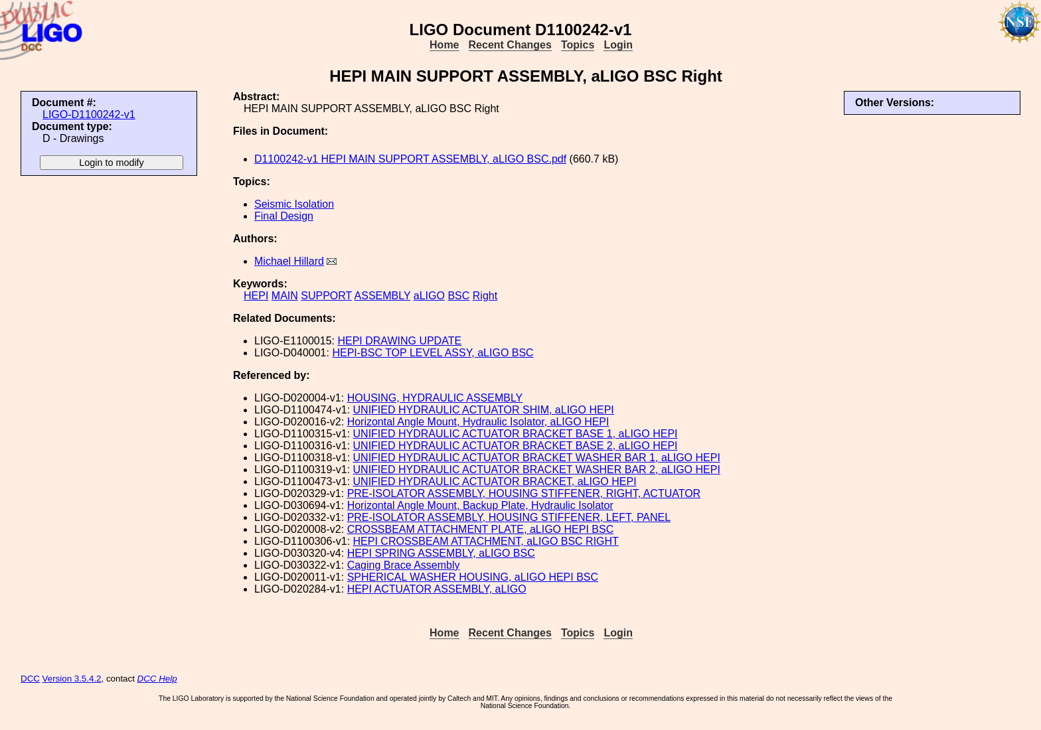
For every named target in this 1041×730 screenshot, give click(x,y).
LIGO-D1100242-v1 (88, 114)
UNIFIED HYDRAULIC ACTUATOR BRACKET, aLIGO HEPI (495, 481)
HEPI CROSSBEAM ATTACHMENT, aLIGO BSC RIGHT (486, 541)
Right (485, 295)
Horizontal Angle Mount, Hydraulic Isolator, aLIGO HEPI (478, 421)
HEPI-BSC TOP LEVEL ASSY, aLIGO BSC (432, 352)
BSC (458, 295)
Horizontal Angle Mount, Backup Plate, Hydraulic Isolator (480, 505)
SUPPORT (326, 295)
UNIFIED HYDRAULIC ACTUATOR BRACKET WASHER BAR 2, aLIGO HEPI (536, 469)
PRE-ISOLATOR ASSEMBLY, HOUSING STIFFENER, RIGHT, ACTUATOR (524, 493)
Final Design (283, 216)
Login (618, 44)
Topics (577, 44)
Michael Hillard (289, 261)
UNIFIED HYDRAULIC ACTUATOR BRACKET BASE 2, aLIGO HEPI (515, 445)
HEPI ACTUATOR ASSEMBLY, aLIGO (436, 589)
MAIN (285, 295)
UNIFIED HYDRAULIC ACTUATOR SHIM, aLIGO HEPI (483, 409)
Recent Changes (510, 44)
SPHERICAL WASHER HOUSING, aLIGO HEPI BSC (472, 577)
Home (444, 44)
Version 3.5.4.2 (72, 679)
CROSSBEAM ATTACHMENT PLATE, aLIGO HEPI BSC (480, 529)
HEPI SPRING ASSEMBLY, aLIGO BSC (441, 553)
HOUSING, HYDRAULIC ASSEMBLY (435, 397)
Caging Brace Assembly (403, 565)
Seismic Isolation (294, 204)
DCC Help (157, 679)
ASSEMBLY (383, 295)
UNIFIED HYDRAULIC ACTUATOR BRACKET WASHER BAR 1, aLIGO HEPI (536, 457)
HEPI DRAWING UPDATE (399, 340)
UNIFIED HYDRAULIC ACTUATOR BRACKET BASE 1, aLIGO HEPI (515, 433)
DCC (30, 679)
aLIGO (429, 295)
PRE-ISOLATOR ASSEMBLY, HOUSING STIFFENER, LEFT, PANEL (509, 517)
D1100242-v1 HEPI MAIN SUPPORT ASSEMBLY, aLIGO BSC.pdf (410, 159)
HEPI (256, 295)
